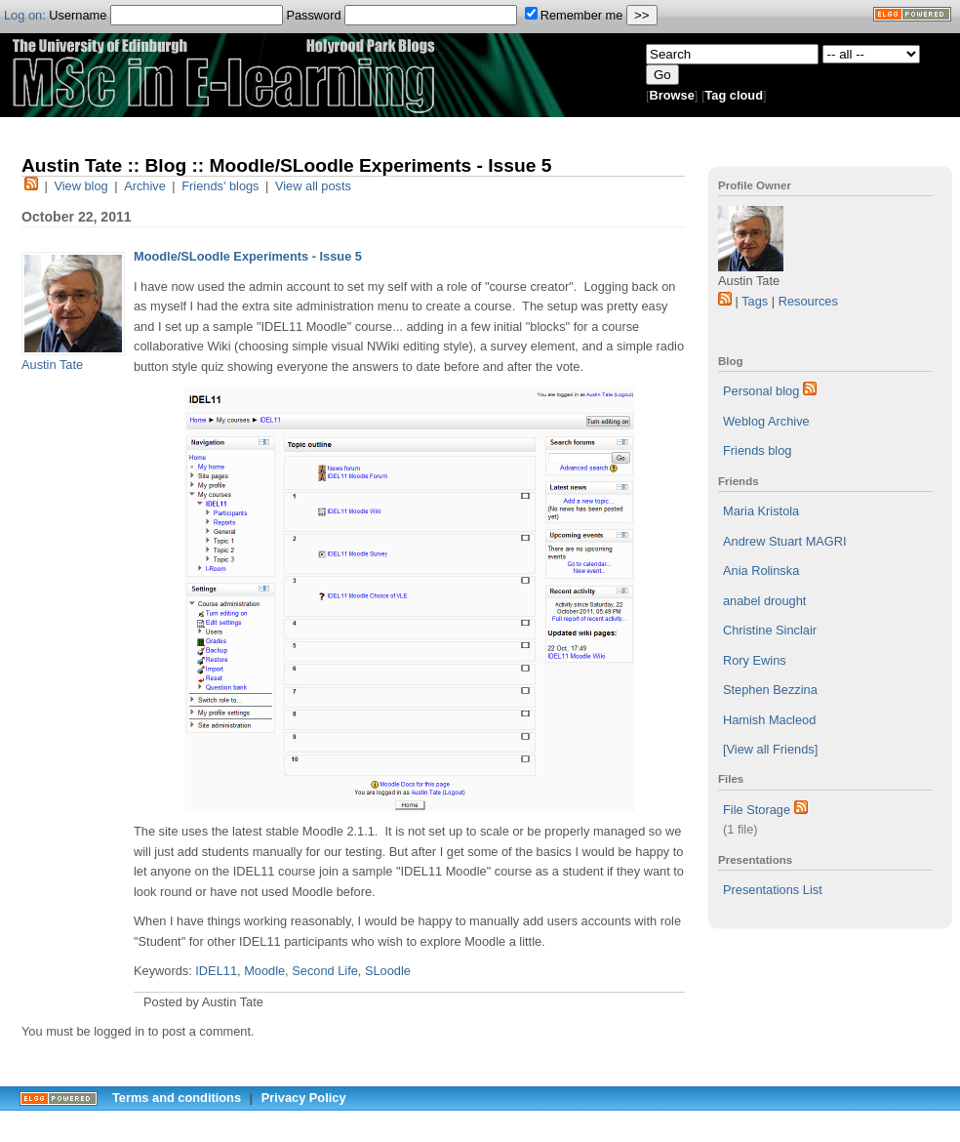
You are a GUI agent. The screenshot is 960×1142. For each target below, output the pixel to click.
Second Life (325, 970)
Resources (808, 301)
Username (166, 15)
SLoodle (388, 970)
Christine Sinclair (770, 630)
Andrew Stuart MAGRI (785, 541)
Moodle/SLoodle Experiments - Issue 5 (248, 256)
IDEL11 (216, 970)
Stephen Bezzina (770, 689)
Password (401, 15)
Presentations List (772, 889)
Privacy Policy (303, 1097)
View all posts (313, 186)
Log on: (25, 15)
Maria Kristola (761, 511)
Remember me (574, 15)
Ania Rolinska (761, 570)
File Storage (756, 809)
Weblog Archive (766, 421)
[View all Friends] (770, 749)
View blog (80, 186)
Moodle (264, 970)
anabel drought (764, 600)
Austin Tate (52, 364)
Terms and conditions (176, 1097)
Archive (145, 186)
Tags (754, 301)
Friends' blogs (220, 186)
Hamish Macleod (769, 720)
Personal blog (761, 391)
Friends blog (757, 450)
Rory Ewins (754, 660)
